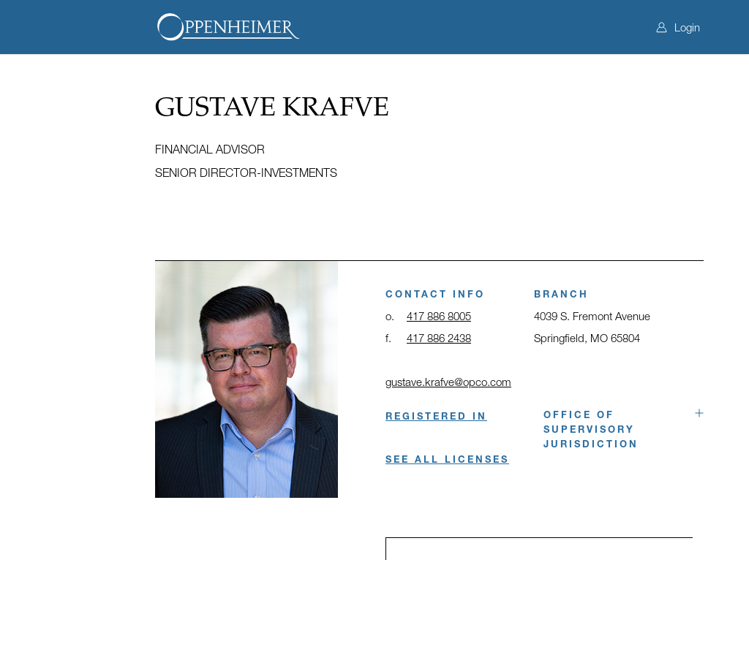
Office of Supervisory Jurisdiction (591, 429)
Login (678, 27)
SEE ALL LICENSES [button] (447, 459)
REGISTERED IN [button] (436, 416)
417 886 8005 (439, 315)
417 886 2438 (439, 337)
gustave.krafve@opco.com (448, 381)
